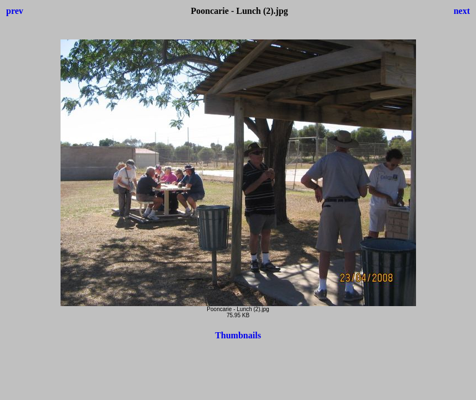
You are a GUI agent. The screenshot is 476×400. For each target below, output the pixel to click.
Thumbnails (238, 335)
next (462, 11)
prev (14, 11)
